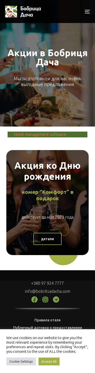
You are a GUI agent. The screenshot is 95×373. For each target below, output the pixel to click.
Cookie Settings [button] (21, 361)
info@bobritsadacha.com (47, 291)
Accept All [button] (49, 361)
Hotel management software (40, 134)
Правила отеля (47, 320)
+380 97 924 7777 (47, 283)
